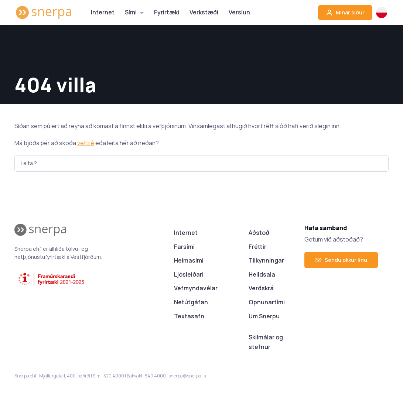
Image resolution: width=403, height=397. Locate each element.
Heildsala (262, 274)
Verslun (239, 12)
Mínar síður (345, 12)
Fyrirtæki (166, 12)
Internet (103, 12)
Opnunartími (267, 302)
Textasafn (189, 316)
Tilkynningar (266, 260)
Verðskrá (261, 288)
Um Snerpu (264, 316)
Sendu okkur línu (341, 259)
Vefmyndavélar (196, 288)
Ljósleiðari (189, 274)
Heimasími (189, 260)
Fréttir (257, 247)
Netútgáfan (191, 302)
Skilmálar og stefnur (266, 342)
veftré (85, 143)
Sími (131, 12)
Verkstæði (203, 12)
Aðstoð (259, 233)
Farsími (184, 247)
